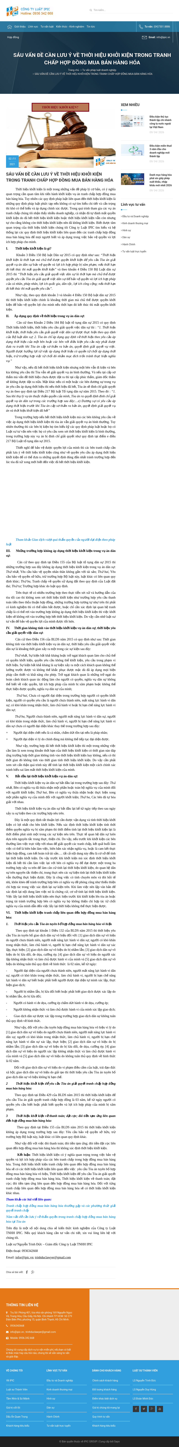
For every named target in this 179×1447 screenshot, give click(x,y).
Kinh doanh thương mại (134, 223)
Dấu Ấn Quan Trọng (17, 1416)
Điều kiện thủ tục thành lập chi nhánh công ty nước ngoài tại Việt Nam (160, 122)
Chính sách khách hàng (105, 1380)
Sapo (117, 1441)
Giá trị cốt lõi (13, 1407)
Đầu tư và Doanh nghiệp (135, 216)
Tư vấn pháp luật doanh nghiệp (99, 70)
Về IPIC (10, 1380)
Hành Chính (128, 244)
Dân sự (125, 237)
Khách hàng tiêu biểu (17, 1425)
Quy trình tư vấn (101, 1416)
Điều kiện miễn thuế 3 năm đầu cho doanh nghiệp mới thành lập (161, 151)
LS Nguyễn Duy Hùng (144, 1389)
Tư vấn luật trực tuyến (133, 251)
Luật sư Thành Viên (17, 1389)
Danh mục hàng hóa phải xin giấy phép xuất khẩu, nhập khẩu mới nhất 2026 (161, 180)
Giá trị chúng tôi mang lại (106, 1407)
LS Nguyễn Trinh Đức (144, 1380)
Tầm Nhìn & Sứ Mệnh (17, 1398)
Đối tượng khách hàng (104, 1389)
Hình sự (126, 230)
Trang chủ (73, 70)
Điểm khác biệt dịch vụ (104, 1398)
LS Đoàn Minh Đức (143, 1398)
